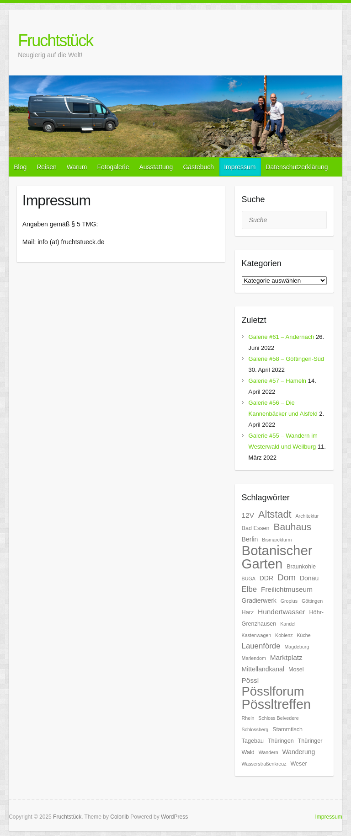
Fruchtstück (55, 40)
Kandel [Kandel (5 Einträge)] (287, 624)
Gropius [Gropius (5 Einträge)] (289, 601)
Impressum (239, 167)
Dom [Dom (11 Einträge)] (286, 577)
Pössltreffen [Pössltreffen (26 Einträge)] (276, 704)
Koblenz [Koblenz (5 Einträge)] (284, 635)
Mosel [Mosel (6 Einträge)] (296, 669)
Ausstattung (156, 167)
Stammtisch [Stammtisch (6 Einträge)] (287, 729)
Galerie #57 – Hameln (277, 380)
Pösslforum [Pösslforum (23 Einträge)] (273, 691)
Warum (77, 167)
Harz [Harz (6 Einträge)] (248, 612)
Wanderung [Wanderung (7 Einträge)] (298, 752)
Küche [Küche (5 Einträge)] (303, 635)
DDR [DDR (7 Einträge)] (266, 578)
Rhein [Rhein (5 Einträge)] (248, 718)
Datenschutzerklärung (297, 167)
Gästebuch (198, 167)
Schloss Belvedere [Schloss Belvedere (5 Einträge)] (278, 718)
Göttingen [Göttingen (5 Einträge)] (312, 601)
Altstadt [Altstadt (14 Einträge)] (275, 514)
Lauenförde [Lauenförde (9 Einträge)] (261, 646)
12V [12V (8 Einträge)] (248, 515)
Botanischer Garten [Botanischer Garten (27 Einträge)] (277, 557)
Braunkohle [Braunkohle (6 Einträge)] (301, 566)
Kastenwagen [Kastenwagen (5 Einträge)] (256, 635)
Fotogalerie (113, 167)
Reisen (47, 167)
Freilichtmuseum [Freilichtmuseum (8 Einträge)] (287, 589)
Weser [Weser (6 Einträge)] (298, 764)
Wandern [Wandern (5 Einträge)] (268, 752)
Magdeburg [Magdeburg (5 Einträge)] (296, 646)
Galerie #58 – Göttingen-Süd (286, 358)
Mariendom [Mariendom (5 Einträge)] (254, 658)
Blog (20, 167)
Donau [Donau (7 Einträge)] (309, 578)
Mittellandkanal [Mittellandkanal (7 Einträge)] (263, 669)
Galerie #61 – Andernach (281, 336)
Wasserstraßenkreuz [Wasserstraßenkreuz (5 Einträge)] (264, 763)
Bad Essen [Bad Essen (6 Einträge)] (256, 528)
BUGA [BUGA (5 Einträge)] (248, 578)
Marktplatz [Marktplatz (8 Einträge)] (286, 657)
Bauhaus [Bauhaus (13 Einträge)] (292, 526)
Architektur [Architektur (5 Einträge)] (307, 516)
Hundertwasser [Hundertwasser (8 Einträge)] (281, 612)
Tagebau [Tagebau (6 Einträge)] (253, 741)
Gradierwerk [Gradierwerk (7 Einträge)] (259, 600)
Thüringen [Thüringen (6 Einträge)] (281, 741)
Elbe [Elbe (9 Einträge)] (249, 589)
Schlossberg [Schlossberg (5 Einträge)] (255, 729)
